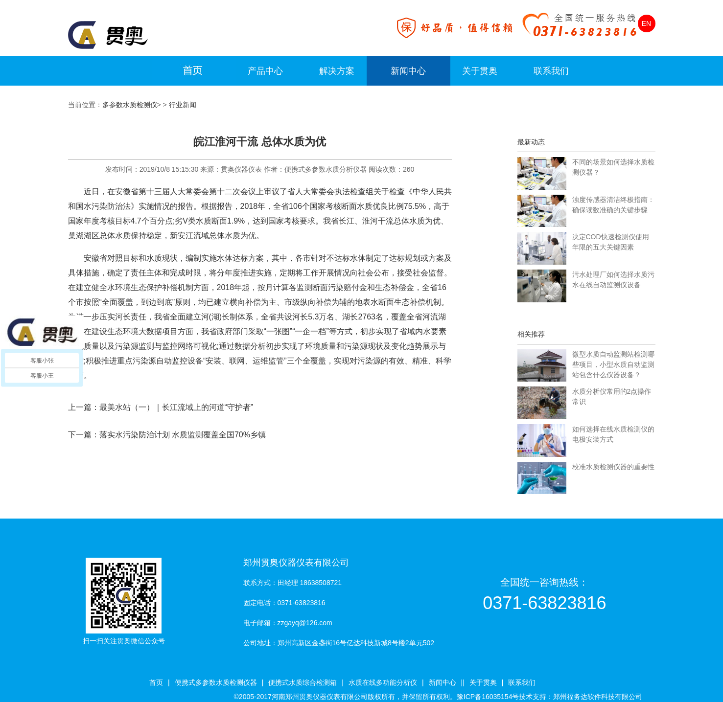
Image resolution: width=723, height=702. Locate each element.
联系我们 (551, 71)
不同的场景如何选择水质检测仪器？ (613, 167)
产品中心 (265, 71)
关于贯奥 (479, 71)
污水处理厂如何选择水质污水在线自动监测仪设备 (613, 280)
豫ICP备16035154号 (488, 697)
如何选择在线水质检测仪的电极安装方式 (613, 434)
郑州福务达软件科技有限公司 (597, 697)
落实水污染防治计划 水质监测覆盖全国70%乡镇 (182, 434)
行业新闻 (182, 105)
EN (646, 23)
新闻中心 (408, 71)
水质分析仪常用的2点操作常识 (612, 396)
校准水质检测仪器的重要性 (613, 467)
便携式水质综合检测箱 (302, 682)
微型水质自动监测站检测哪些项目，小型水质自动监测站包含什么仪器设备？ (613, 364)
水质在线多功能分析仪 (383, 682)
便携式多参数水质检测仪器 (216, 682)
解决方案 (336, 71)
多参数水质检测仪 (129, 105)
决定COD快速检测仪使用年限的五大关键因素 (610, 242)
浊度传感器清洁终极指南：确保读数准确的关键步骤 (613, 205)
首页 (156, 682)
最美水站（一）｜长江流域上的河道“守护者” (176, 407)
